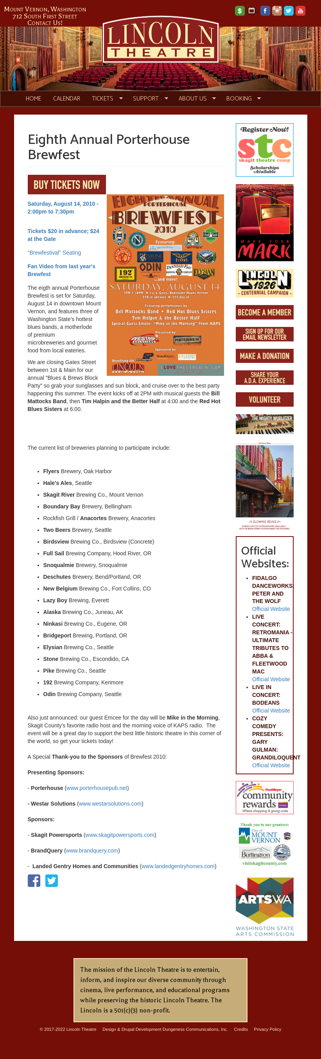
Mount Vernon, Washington (45, 9)
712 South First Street (45, 16)
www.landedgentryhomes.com (178, 866)
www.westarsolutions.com (110, 804)
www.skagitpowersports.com (119, 835)
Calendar (66, 99)
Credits (241, 1029)
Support (147, 99)
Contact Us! (45, 23)
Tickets (104, 99)
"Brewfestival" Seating (54, 252)
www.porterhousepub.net (96, 788)
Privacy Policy (268, 1029)
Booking (240, 99)
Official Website (271, 609)
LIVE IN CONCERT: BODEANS (266, 695)
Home (33, 99)
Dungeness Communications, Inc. (195, 1029)
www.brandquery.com (92, 850)
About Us (193, 99)
